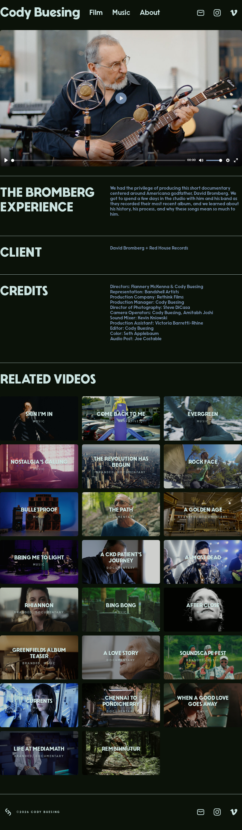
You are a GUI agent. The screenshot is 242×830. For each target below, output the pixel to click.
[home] (42, 12)
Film (96, 12)
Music (121, 12)
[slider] (98, 160)
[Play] (6, 160)
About (150, 12)
